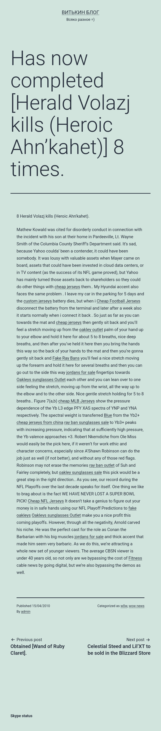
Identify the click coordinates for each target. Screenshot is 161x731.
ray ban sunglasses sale (86, 422)
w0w (124, 606)
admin (25, 612)
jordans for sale (80, 372)
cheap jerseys (67, 286)
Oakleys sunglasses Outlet (41, 379)
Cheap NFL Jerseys (46, 501)
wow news (136, 606)
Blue (108, 415)
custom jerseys (37, 301)
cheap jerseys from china (40, 422)
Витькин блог (80, 12)
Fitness (135, 558)
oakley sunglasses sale (80, 472)
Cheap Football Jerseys (118, 301)
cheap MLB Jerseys (76, 401)
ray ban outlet (102, 465)
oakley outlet (91, 329)
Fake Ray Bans (65, 358)
